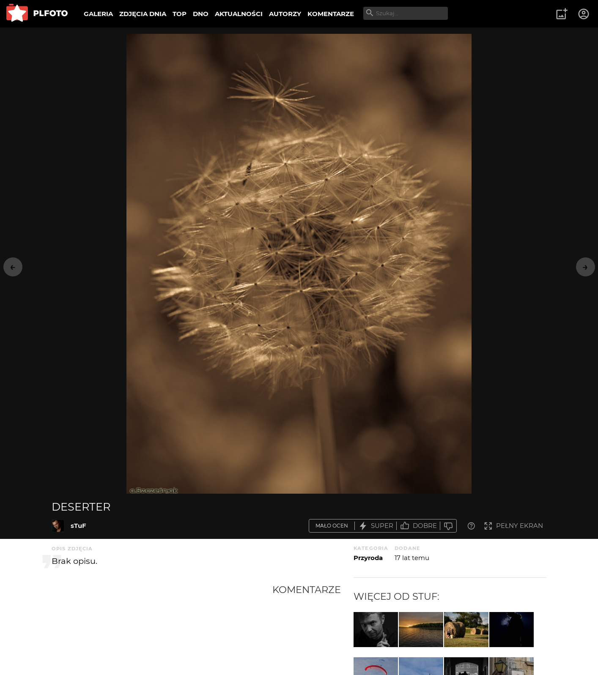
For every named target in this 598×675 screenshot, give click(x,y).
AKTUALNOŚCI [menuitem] (239, 14)
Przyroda (368, 558)
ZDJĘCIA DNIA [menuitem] (142, 14)
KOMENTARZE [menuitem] (330, 14)
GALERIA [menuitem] (98, 14)
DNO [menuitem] (200, 14)
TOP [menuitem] (180, 14)
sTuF (78, 526)
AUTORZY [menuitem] (285, 14)
